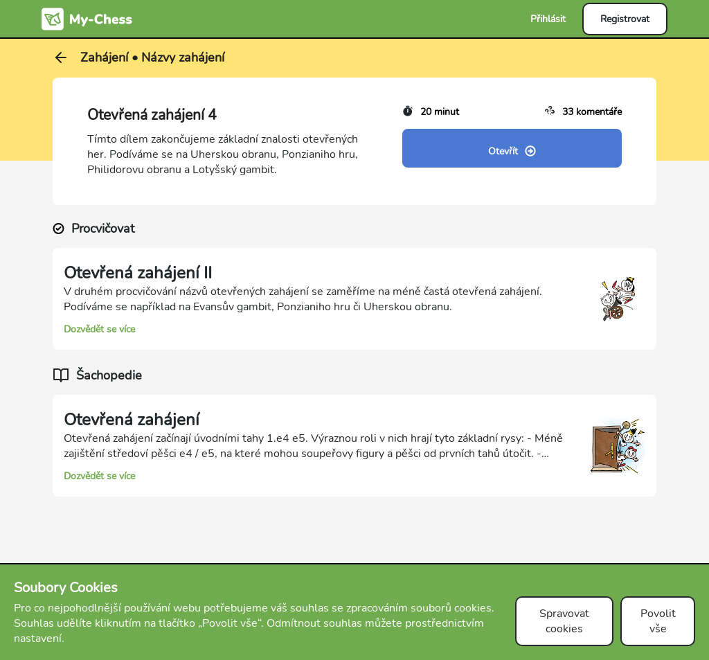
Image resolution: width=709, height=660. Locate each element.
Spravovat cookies (564, 621)
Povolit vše (658, 621)
